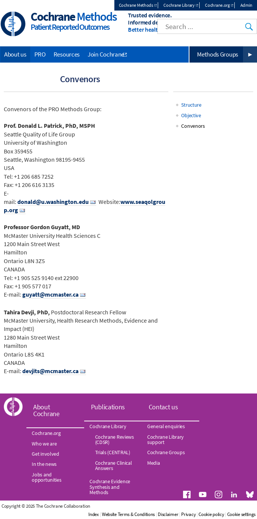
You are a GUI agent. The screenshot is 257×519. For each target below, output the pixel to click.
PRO (40, 54)
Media (153, 462)
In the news (44, 464)
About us (15, 54)
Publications (108, 407)
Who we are (44, 443)
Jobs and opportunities (46, 477)
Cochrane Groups (166, 452)
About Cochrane (46, 410)
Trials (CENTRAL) (112, 452)
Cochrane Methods (136, 5)
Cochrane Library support (165, 439)
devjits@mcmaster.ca (50, 371)
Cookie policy (211, 514)
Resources (67, 54)
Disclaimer (168, 514)
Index (93, 514)
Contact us (163, 407)
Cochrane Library (178, 5)
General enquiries (166, 426)
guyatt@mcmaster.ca (50, 294)
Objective (191, 115)
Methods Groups (217, 54)
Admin (246, 5)
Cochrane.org (217, 5)
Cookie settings (241, 514)
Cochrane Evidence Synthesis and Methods (109, 487)
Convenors (193, 125)
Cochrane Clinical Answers (113, 465)
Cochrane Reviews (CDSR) (114, 439)
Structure (191, 104)
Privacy (188, 514)
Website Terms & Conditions (128, 514)
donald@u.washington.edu (53, 201)
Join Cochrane (106, 54)
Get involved (45, 453)
